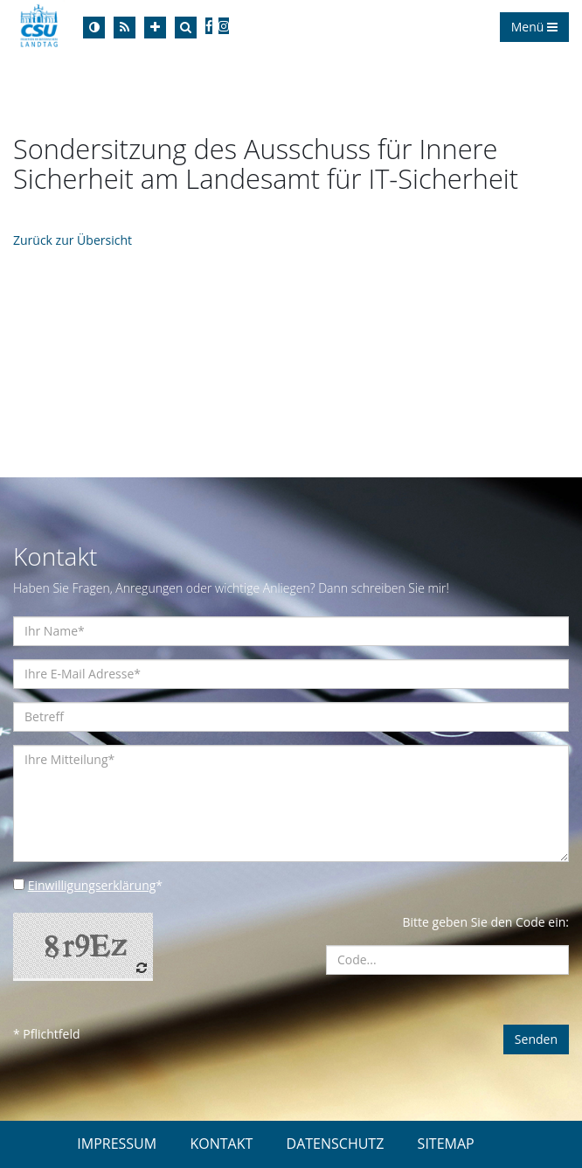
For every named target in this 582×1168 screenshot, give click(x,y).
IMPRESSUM (116, 1143)
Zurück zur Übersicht (72, 240)
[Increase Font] (155, 27)
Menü (534, 26)
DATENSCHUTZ (336, 1143)
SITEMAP (446, 1143)
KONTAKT (221, 1143)
